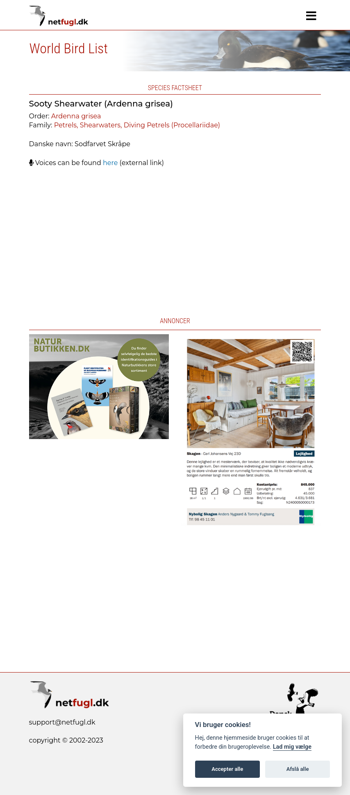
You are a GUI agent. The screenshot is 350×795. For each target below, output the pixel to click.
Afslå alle (297, 769)
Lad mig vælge (292, 746)
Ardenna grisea (76, 116)
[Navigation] (311, 16)
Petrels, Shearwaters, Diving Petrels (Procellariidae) (137, 125)
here (110, 163)
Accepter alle (227, 769)
